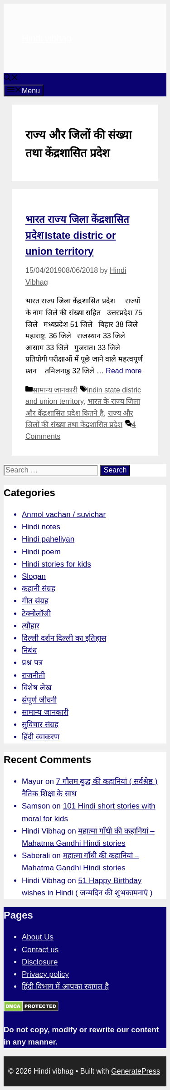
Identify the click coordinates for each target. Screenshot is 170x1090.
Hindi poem (41, 552)
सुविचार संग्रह (40, 724)
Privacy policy (45, 974)
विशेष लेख (37, 687)
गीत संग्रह (35, 601)
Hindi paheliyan (48, 539)
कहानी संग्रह (38, 588)
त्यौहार (30, 626)
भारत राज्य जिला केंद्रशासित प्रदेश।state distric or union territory (77, 235)
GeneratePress (135, 1071)
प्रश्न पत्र (32, 662)
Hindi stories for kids (56, 564)
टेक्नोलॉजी (36, 613)
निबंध (29, 650)
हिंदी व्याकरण (40, 737)
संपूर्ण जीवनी (39, 700)
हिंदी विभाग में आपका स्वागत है (65, 986)
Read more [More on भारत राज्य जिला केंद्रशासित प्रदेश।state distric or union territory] (123, 371)
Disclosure (40, 962)
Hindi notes (41, 526)
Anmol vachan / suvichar (64, 514)
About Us (37, 937)
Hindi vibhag (47, 38)
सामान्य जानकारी (55, 390)
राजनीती (33, 675)
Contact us (40, 949)
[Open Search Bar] (11, 78)
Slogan (34, 576)
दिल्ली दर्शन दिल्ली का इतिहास (64, 638)
